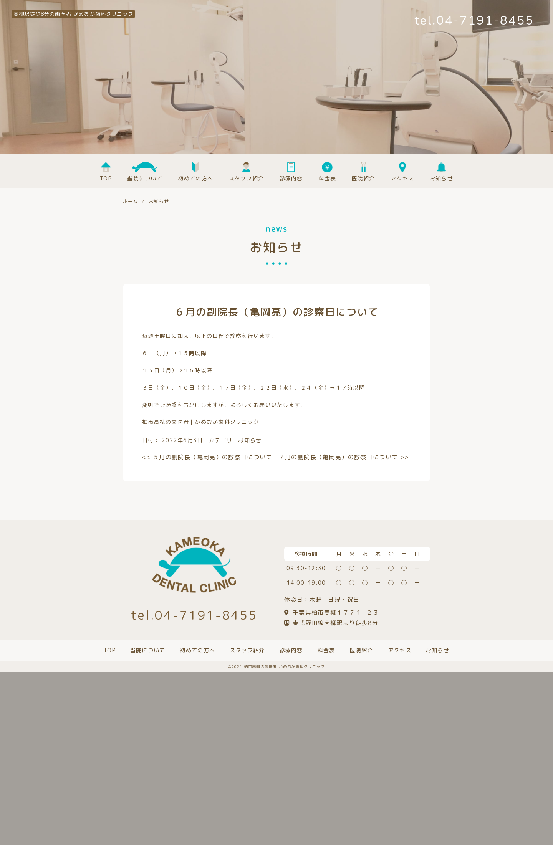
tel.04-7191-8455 (474, 20)
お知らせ (250, 440)
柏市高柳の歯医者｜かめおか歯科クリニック (200, 421)
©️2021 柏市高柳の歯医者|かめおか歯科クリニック (276, 666)
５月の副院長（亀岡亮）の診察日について (207, 457)
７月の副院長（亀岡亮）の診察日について (344, 457)
